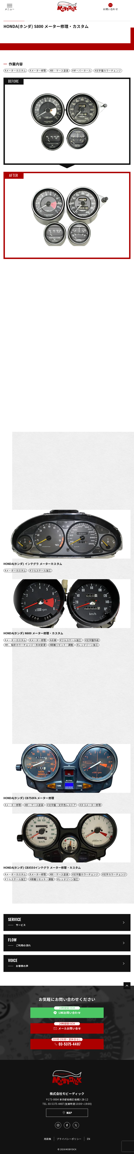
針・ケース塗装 (59, 70)
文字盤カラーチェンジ (108, 70)
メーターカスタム (16, 70)
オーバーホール (82, 70)
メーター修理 (38, 70)
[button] (9, 6)
